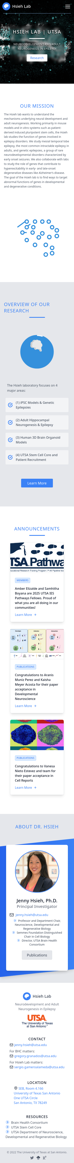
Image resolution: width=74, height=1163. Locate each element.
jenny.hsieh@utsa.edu (28, 914)
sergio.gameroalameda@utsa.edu (36, 1067)
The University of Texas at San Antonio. (42, 1152)
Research (37, 58)
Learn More (37, 483)
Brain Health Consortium (29, 1122)
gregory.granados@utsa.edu (32, 1056)
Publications (37, 955)
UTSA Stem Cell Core (26, 1127)
